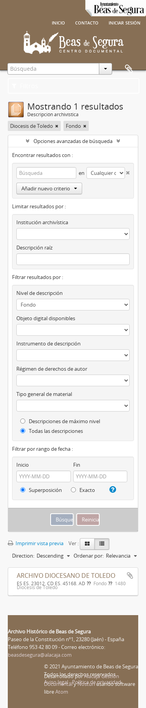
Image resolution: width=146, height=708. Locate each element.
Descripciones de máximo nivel (60, 421)
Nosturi (86, 683)
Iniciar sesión (125, 22)
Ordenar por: (89, 555)
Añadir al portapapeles (130, 575)
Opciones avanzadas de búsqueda (73, 141)
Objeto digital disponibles (45, 318)
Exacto (83, 490)
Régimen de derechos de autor (51, 368)
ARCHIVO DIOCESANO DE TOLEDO (66, 575)
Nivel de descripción (39, 292)
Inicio (58, 22)
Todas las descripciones (51, 430)
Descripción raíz (34, 247)
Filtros (25, 86)
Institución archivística (42, 222)
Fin (76, 464)
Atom (61, 691)
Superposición (41, 490)
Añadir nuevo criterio (49, 188)
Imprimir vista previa (35, 543)
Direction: (23, 555)
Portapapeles (129, 69)
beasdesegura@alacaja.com (40, 654)
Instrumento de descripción (48, 343)
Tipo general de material (44, 394)
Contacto (87, 22)
